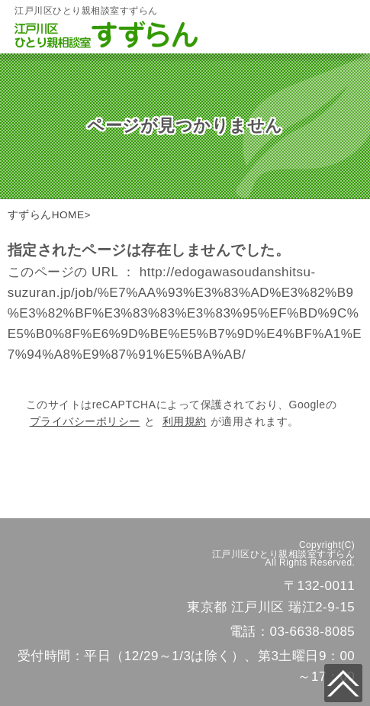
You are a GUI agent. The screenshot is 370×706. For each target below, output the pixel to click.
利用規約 (184, 421)
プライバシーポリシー (85, 421)
